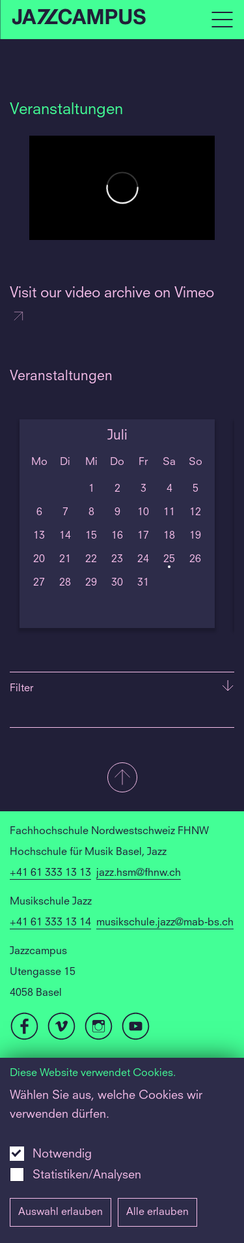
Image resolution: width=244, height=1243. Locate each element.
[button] (122, 778)
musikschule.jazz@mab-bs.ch (165, 923)
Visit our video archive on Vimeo (112, 305)
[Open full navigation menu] (221, 19)
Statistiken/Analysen (87, 1175)
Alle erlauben (157, 1212)
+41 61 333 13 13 (50, 873)
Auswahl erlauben (60, 1212)
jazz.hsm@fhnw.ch (138, 873)
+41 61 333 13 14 (50, 923)
